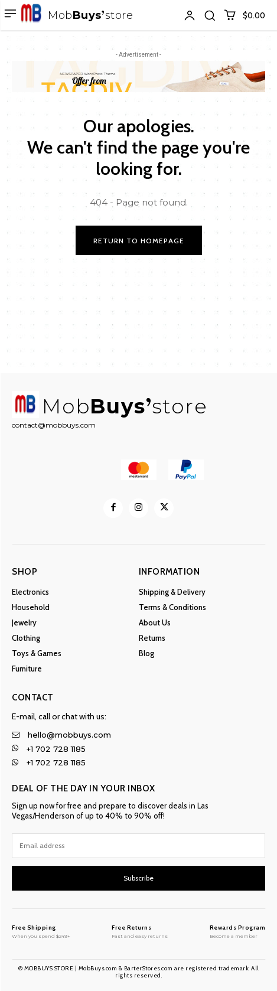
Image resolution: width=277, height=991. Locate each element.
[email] (138, 845)
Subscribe (138, 877)
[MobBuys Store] (41, 931)
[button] (209, 15)
